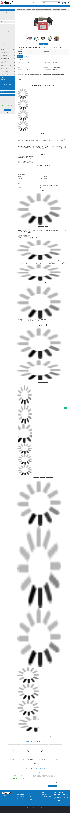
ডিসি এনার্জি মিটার (8, 19)
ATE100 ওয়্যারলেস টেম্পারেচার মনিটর (40, 736)
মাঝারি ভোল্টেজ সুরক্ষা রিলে (8, 46)
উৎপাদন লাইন (44, 794)
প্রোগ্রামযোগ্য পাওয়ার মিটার (8, 37)
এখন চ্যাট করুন (3, 91)
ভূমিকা (30, 794)
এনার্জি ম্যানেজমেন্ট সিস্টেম (8, 74)
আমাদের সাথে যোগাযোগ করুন (6, 84)
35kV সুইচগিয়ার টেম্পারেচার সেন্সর (54, 736)
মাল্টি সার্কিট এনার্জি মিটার (8, 34)
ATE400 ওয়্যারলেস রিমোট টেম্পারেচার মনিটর (25, 736)
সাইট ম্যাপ (26, 807)
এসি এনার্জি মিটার (8, 22)
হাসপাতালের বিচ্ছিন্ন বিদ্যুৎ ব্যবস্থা (8, 31)
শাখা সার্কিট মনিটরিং (8, 40)
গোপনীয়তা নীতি (34, 807)
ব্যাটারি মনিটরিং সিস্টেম (8, 71)
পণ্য (8, 10)
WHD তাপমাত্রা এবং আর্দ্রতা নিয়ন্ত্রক (8, 62)
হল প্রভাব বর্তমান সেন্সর (8, 49)
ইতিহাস (30, 796)
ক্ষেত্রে (2, 89)
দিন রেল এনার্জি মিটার (8, 13)
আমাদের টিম (31, 799)
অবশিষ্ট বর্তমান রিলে (8, 68)
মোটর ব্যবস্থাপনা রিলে (8, 43)
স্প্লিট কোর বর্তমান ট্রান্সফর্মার (8, 28)
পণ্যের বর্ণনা (28, 56)
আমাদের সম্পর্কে (3, 77)
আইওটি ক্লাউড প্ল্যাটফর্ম (8, 55)
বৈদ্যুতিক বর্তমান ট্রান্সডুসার (8, 52)
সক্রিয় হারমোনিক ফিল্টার (8, 58)
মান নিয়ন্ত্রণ (2, 82)
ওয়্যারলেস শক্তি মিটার (8, 16)
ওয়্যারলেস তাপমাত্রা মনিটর (8, 25)
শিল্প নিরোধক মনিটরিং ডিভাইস (8, 65)
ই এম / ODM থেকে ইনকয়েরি (46, 796)
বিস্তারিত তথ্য (20, 56)
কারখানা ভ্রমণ (3, 79)
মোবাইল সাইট (43, 807)
